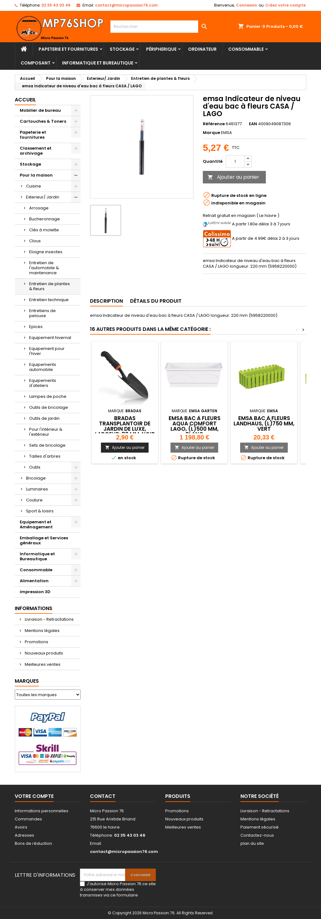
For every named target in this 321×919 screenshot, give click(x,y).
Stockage (122, 49)
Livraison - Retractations (49, 619)
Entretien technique (49, 300)
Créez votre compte (285, 5)
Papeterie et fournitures (68, 49)
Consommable (246, 49)
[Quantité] (235, 161)
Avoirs (21, 827)
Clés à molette (44, 230)
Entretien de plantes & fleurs (49, 286)
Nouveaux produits (43, 653)
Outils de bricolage (48, 407)
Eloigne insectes (45, 252)
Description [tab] (106, 301)
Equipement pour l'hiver (47, 351)
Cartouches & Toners (43, 121)
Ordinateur (202, 49)
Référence (214, 124)
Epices (36, 327)
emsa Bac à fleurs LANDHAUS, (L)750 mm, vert (264, 423)
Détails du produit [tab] (156, 301)
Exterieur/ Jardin (42, 197)
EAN (253, 124)
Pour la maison (36, 175)
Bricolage (36, 478)
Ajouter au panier (233, 177)
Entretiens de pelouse (42, 313)
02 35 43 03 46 (56, 5)
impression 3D (35, 592)
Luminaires (37, 489)
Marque (211, 133)
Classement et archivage (35, 150)
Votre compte (34, 796)
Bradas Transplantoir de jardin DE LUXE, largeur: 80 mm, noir (125, 426)
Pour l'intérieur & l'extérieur (45, 431)
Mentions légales (42, 631)
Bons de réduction (33, 843)
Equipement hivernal (50, 338)
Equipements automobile (42, 367)
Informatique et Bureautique (97, 63)
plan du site (252, 843)
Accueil (25, 99)
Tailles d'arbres (45, 456)
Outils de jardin (44, 418)
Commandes (28, 819)
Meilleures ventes (42, 664)
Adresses (24, 835)
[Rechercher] (160, 26)
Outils (34, 467)
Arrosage (39, 208)
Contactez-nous (257, 835)
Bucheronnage (44, 219)
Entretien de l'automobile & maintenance (44, 268)
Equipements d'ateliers (42, 382)
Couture (34, 500)
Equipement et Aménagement (36, 524)
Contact (102, 796)
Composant (35, 63)
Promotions (36, 642)
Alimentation (34, 581)
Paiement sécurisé (259, 827)
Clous (35, 241)
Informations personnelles (41, 811)
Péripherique (161, 49)
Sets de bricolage (47, 445)
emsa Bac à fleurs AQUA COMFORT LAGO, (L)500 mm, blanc (194, 426)
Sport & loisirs (40, 511)
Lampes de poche (47, 396)
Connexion (246, 5)
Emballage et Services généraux (44, 540)
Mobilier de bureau (40, 110)
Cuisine (33, 186)
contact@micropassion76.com (126, 5)
